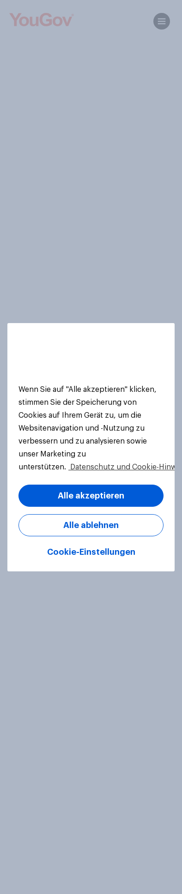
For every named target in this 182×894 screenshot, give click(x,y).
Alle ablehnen (91, 525)
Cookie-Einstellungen (91, 552)
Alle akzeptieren (91, 496)
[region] (91, 447)
